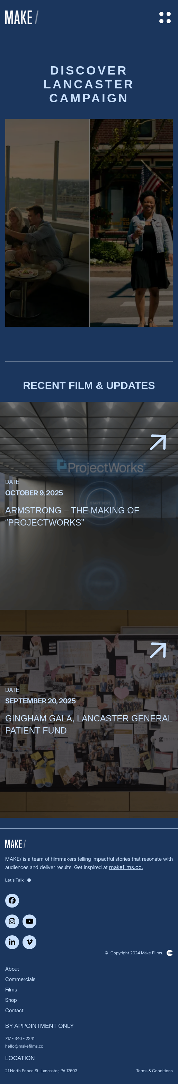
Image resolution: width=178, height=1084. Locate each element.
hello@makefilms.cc (24, 1046)
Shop (11, 1000)
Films (11, 989)
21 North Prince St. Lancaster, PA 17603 (41, 1070)
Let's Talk (18, 880)
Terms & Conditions (154, 1070)
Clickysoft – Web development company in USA (170, 953)
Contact (14, 1010)
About (12, 968)
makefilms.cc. (126, 867)
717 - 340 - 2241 (19, 1038)
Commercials (20, 979)
